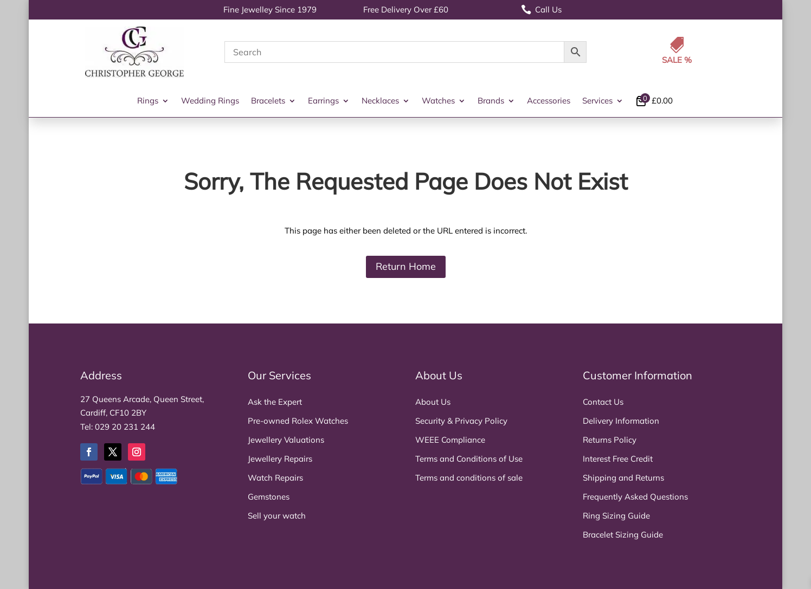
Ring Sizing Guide (616, 515)
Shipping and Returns (623, 478)
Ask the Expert (275, 402)
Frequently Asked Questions (635, 496)
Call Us (541, 9)
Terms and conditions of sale (469, 478)
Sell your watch (277, 515)
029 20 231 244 (125, 427)
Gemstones (268, 496)
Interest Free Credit (618, 459)
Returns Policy (609, 440)
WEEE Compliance (450, 440)
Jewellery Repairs (280, 459)
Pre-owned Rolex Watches (298, 421)
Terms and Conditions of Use (469, 459)
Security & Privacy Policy (461, 421)
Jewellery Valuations (286, 440)
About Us (432, 402)
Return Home (406, 266)
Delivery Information (621, 421)
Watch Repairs (275, 478)
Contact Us (603, 402)
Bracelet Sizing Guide (623, 534)
